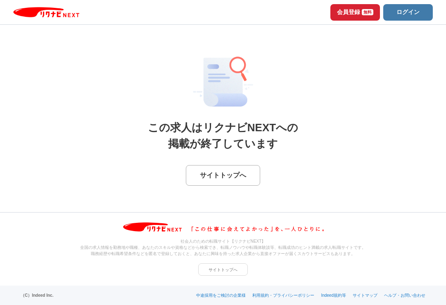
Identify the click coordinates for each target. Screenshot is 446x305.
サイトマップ (365, 295)
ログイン (408, 12)
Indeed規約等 (333, 295)
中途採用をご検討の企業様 (221, 295)
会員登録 (355, 12)
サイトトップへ (223, 269)
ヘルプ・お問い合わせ (404, 295)
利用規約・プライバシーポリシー (283, 295)
